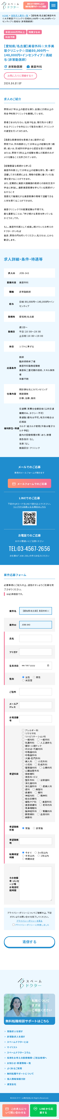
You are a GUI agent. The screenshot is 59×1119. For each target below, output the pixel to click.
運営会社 (11, 1084)
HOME (5, 15)
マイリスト (12, 1047)
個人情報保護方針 (16, 1079)
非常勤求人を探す (16, 1037)
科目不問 (10, 37)
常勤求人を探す (15, 1032)
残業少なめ (34, 32)
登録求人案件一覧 (19, 15)
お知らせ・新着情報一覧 (19, 1063)
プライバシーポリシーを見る (29, 921)
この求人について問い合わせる (15, 1110)
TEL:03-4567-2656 (29, 548)
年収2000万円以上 (15, 32)
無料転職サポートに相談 (35, 5)
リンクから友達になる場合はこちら (29, 506)
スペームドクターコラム (19, 1053)
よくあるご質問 (14, 1069)
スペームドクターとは (17, 1042)
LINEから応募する (43, 1110)
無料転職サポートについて (20, 1074)
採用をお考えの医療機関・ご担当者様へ (27, 1058)
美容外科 (23, 282)
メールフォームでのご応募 (29, 484)
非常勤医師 (25, 291)
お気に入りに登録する (20, 75)
